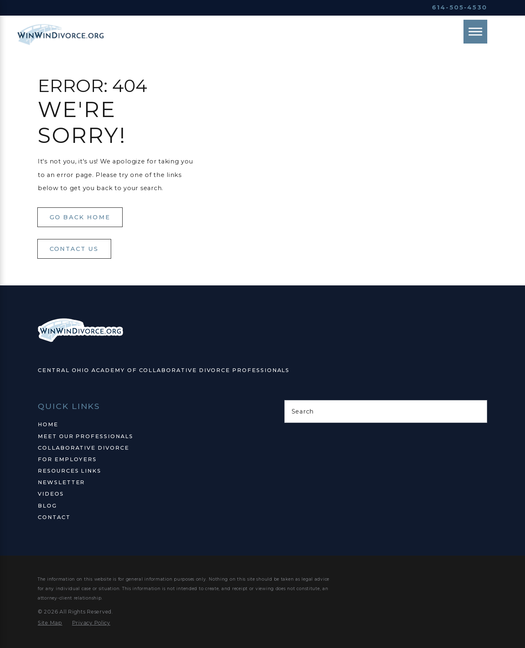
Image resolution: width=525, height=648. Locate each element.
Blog (47, 505)
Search (303, 411)
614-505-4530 (459, 7)
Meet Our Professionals (85, 436)
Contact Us (74, 249)
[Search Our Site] (477, 412)
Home (48, 424)
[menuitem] (139, 424)
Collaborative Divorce (83, 447)
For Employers (67, 459)
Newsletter (61, 482)
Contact (54, 517)
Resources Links (69, 470)
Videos (51, 493)
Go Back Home (80, 217)
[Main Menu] (475, 32)
